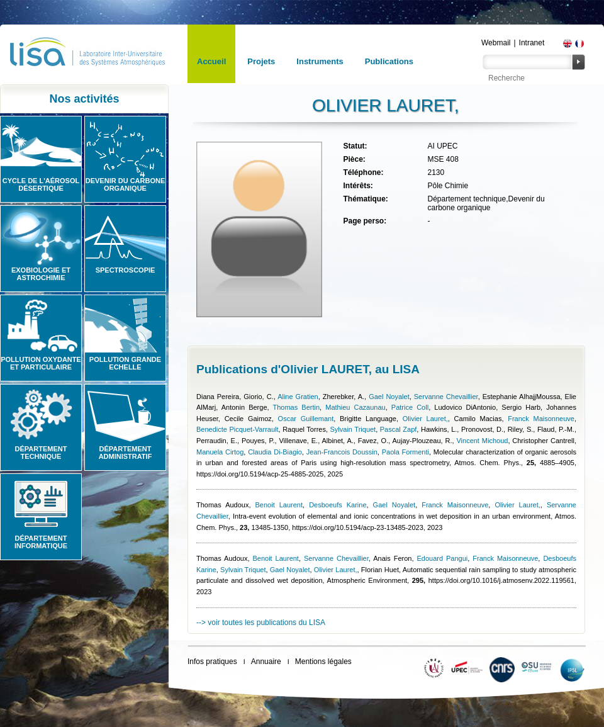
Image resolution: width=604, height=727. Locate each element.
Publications (389, 61)
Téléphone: (363, 172)
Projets (261, 61)
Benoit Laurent (279, 505)
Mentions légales (323, 661)
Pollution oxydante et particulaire (41, 363)
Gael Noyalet (389, 396)
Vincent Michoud (482, 440)
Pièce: (354, 159)
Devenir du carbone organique (125, 184)
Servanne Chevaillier (446, 396)
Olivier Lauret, (425, 418)
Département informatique (40, 541)
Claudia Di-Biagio (275, 452)
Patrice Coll (409, 407)
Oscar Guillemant (306, 418)
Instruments (319, 61)
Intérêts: (357, 185)
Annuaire (266, 661)
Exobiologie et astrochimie (40, 273)
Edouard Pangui (442, 558)
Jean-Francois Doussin (342, 452)
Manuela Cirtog (219, 452)
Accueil (211, 61)
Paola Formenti (405, 452)
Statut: (355, 146)
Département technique (41, 452)
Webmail (495, 42)
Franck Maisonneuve (541, 418)
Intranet (532, 42)
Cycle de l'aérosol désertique (41, 184)
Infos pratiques (212, 661)
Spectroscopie (125, 270)
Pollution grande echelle (125, 363)
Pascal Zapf (398, 429)
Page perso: (364, 221)
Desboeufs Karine (337, 505)
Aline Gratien (297, 396)
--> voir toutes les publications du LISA (260, 622)
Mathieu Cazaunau (355, 407)
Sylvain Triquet (353, 429)
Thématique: (365, 198)
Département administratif (125, 452)
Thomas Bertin (296, 407)
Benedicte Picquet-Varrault (237, 429)
